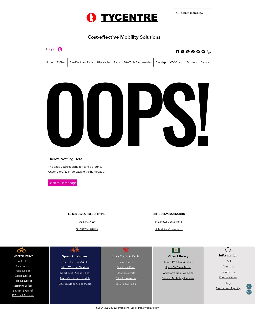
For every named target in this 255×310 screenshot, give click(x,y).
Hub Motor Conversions (169, 229)
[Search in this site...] (192, 13)
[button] (209, 52)
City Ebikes (23, 266)
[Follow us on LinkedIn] (198, 51)
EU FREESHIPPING (87, 229)
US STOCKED (87, 221)
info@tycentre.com (148, 307)
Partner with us (228, 277)
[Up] (249, 286)
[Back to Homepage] (62, 182)
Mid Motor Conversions (168, 221)
